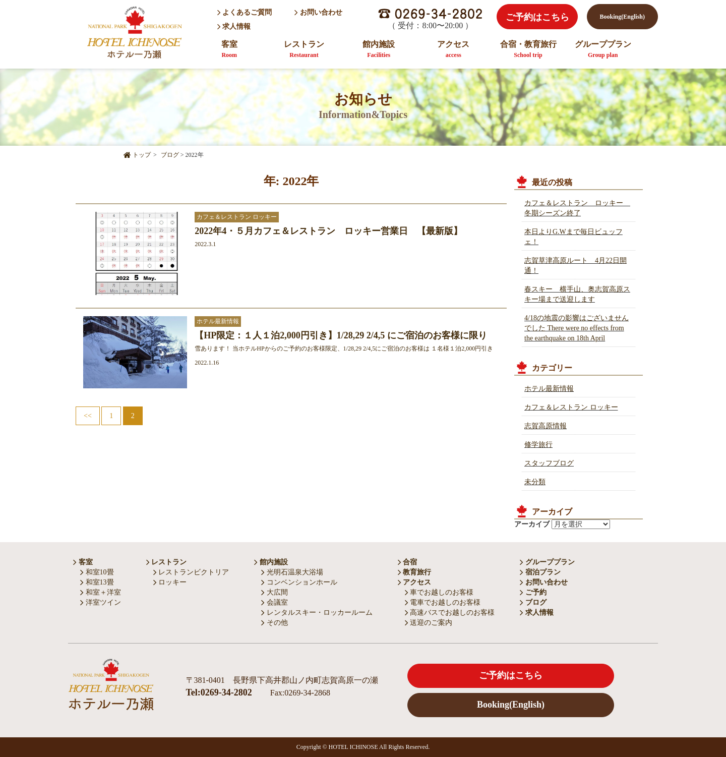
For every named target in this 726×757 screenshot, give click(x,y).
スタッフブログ (549, 463)
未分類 (535, 482)
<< (88, 416)
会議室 (274, 602)
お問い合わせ (318, 12)
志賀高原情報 (545, 426)
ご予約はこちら (537, 17)
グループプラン (603, 49)
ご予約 (533, 592)
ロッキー (170, 582)
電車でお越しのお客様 (443, 602)
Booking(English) (622, 16)
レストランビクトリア (191, 572)
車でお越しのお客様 (439, 592)
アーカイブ (532, 524)
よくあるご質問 (244, 12)
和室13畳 (97, 582)
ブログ (533, 602)
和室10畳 (97, 572)
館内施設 (378, 49)
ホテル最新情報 (549, 388)
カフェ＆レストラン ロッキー (571, 407)
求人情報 (235, 26)
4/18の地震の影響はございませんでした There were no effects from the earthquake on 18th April (576, 328)
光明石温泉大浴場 (292, 572)
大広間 (274, 592)
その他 (274, 622)
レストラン (304, 49)
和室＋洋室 (100, 592)
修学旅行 (538, 444)
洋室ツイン (100, 602)
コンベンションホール (299, 582)
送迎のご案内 (429, 622)
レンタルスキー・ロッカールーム (317, 612)
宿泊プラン (540, 572)
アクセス (453, 49)
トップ (137, 154)
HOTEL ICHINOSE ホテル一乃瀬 (134, 32)
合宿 (407, 562)
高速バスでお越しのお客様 (450, 612)
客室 (229, 49)
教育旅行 (415, 572)
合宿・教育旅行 (528, 49)
